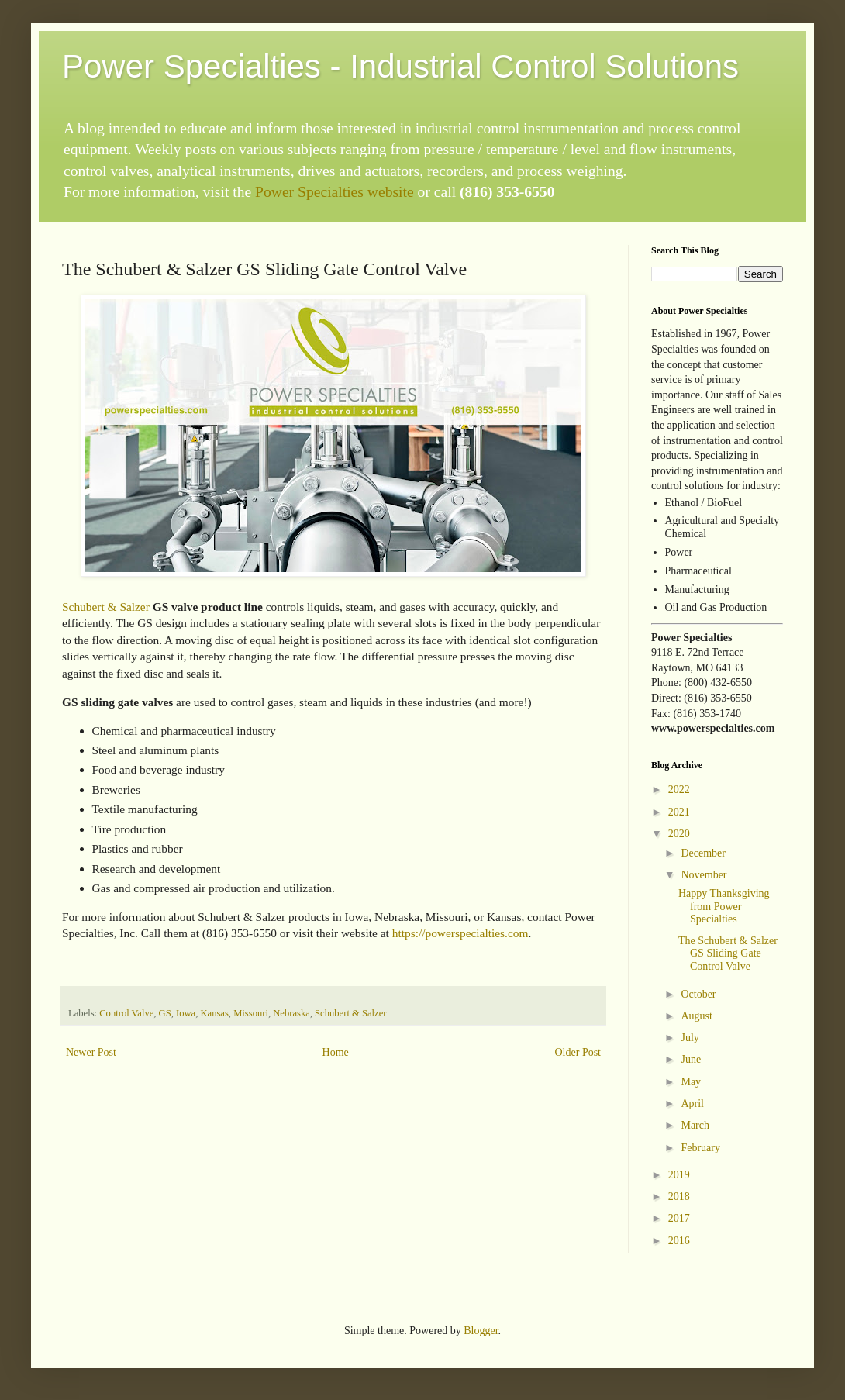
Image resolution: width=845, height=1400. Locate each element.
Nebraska (291, 1013)
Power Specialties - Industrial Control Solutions (400, 66)
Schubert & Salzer (106, 606)
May (691, 1082)
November (703, 875)
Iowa (185, 1013)
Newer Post (91, 1052)
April (692, 1103)
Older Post (578, 1052)
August (696, 1016)
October (698, 994)
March (695, 1125)
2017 (679, 1218)
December (703, 853)
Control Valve (126, 1013)
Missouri (250, 1013)
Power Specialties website (334, 192)
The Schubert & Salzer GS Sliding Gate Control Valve (728, 954)
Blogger (481, 1330)
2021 (679, 812)
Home (335, 1052)
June (691, 1059)
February (700, 1147)
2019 (679, 1175)
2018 (679, 1196)
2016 (679, 1241)
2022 (679, 789)
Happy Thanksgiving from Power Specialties (724, 907)
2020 (679, 834)
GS (165, 1013)
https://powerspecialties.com (460, 933)
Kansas (214, 1013)
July (689, 1037)
